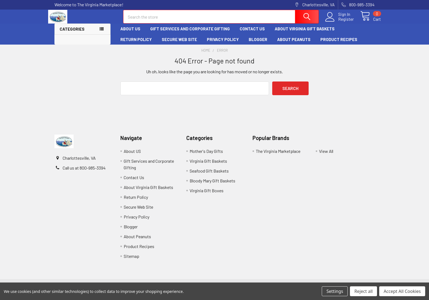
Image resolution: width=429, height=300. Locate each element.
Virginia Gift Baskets (208, 165)
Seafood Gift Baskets (209, 175)
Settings (334, 291)
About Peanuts (294, 44)
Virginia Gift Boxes (207, 195)
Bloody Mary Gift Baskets (212, 185)
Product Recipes (338, 44)
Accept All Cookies (402, 291)
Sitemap (131, 260)
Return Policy (136, 44)
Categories (72, 33)
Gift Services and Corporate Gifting (190, 33)
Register (339, 22)
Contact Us (252, 33)
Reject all (363, 291)
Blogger (258, 44)
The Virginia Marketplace (278, 155)
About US (130, 33)
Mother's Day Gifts (206, 155)
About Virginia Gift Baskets (305, 33)
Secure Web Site (179, 44)
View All (326, 155)
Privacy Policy (223, 44)
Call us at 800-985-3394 (84, 172)
